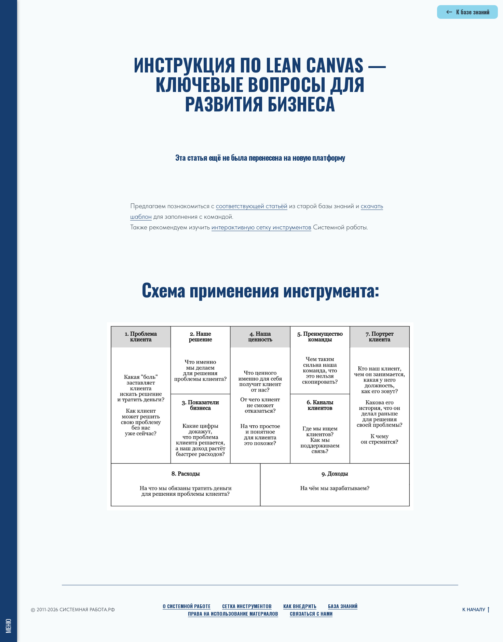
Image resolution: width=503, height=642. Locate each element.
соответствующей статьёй (251, 206)
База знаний (342, 606)
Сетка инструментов (247, 606)
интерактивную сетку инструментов (261, 227)
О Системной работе (186, 606)
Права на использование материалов (233, 613)
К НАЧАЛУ (475, 610)
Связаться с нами (311, 613)
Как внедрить (299, 606)
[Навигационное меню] (8, 10)
